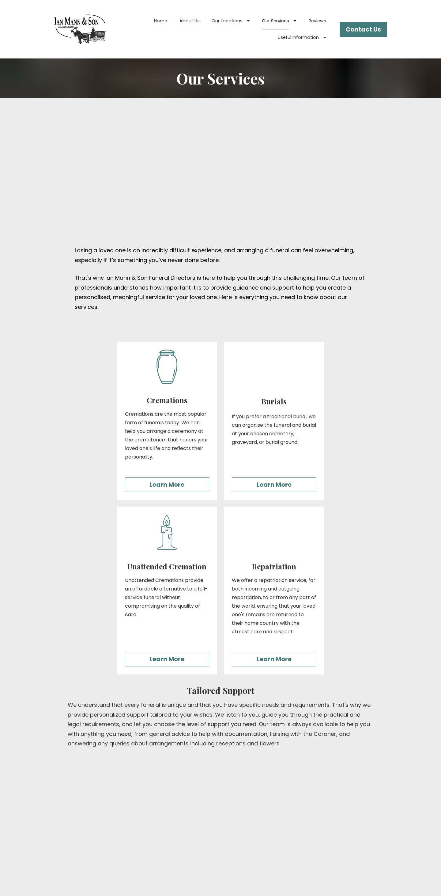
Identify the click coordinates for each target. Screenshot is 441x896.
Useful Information (302, 37)
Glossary (332, 808)
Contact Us (363, 29)
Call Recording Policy (332, 851)
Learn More (166, 362)
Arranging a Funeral (332, 800)
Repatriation (220, 826)
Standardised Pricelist (332, 817)
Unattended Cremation (220, 817)
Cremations (220, 808)
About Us (189, 21)
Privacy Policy (332, 834)
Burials (220, 800)
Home (160, 21)
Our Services (279, 21)
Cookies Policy (332, 843)
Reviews (317, 21)
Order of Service (332, 826)
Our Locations (231, 21)
